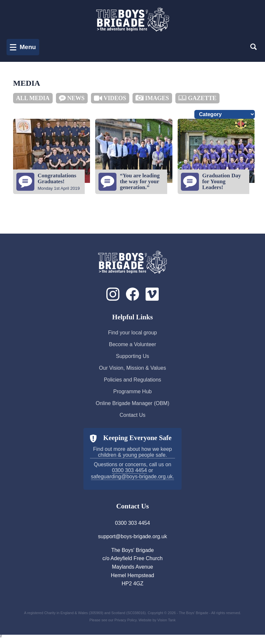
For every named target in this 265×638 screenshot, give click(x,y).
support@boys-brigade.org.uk (132, 536)
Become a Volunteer (132, 344)
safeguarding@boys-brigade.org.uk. (132, 476)
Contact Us (132, 415)
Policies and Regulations (132, 379)
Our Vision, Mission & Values (132, 368)
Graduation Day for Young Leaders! (221, 181)
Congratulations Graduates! (57, 178)
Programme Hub (132, 391)
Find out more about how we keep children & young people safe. (132, 452)
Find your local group (132, 332)
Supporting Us (132, 356)
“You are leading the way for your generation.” (140, 181)
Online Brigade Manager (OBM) (132, 403)
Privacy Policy (126, 620)
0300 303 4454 (129, 470)
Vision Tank (166, 620)
